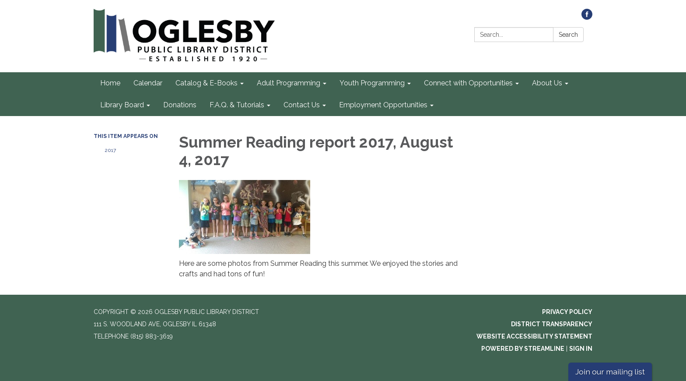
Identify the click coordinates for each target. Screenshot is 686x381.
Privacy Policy (567, 311)
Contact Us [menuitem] (302, 105)
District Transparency (551, 324)
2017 (110, 150)
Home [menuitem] (110, 83)
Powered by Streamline (522, 348)
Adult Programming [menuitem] (288, 83)
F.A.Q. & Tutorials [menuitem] (237, 105)
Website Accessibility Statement (534, 336)
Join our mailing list (610, 371)
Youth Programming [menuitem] (372, 83)
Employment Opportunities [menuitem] (383, 105)
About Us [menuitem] (547, 83)
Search (568, 34)
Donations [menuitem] (179, 105)
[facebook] (586, 17)
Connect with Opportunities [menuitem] (468, 83)
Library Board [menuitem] (122, 105)
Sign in (580, 348)
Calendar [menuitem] (147, 83)
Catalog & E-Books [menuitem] (206, 83)
